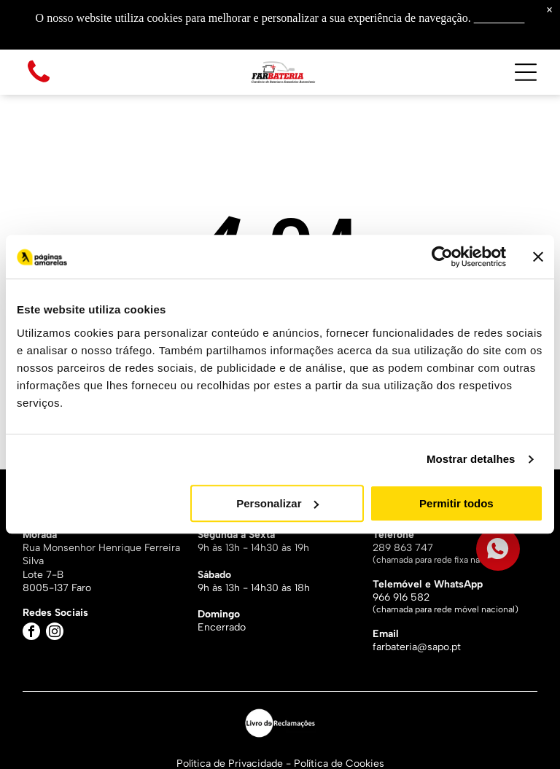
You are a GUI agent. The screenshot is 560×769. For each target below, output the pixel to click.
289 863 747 (403, 548)
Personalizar (277, 503)
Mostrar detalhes (471, 459)
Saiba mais (499, 18)
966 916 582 (401, 597)
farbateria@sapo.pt (417, 647)
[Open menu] (526, 72)
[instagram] (54, 633)
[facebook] (31, 633)
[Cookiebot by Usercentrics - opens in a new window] (442, 257)
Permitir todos (456, 503)
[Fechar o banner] (538, 257)
